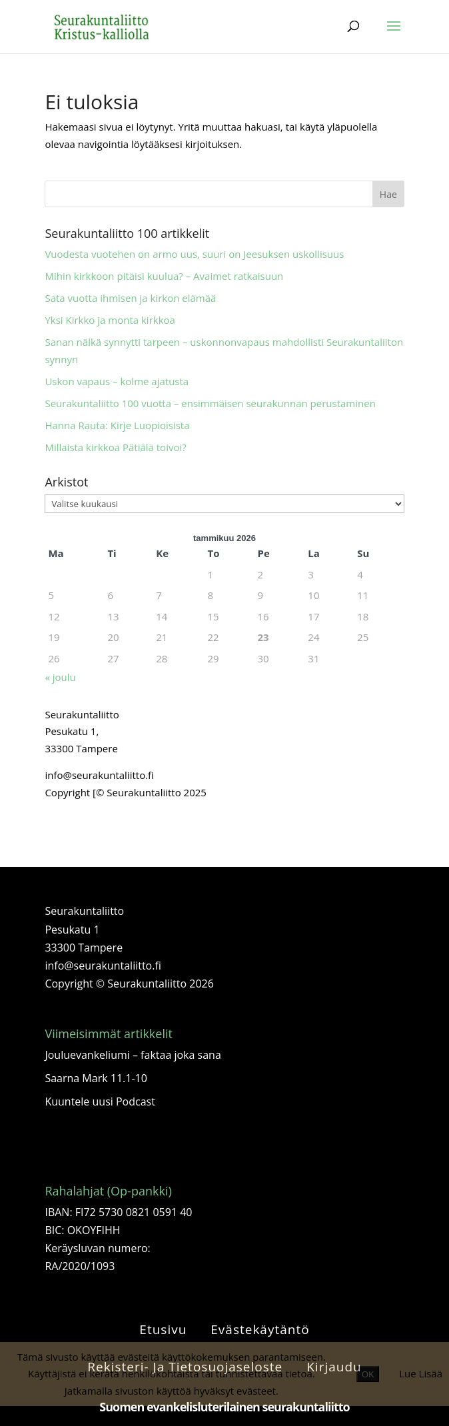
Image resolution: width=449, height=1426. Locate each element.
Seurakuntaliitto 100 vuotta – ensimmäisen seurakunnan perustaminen (210, 403)
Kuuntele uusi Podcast (100, 1101)
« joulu (60, 677)
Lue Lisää (420, 1373)
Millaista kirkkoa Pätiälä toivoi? (115, 447)
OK (368, 1374)
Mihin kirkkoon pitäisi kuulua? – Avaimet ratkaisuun (164, 276)
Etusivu (163, 1329)
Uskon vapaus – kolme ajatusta (117, 381)
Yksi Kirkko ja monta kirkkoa (110, 320)
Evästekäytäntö (260, 1329)
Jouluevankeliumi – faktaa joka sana (133, 1055)
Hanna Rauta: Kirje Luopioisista (117, 425)
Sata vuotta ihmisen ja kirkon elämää (130, 298)
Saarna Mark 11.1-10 (96, 1078)
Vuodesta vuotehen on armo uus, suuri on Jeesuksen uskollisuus (194, 254)
